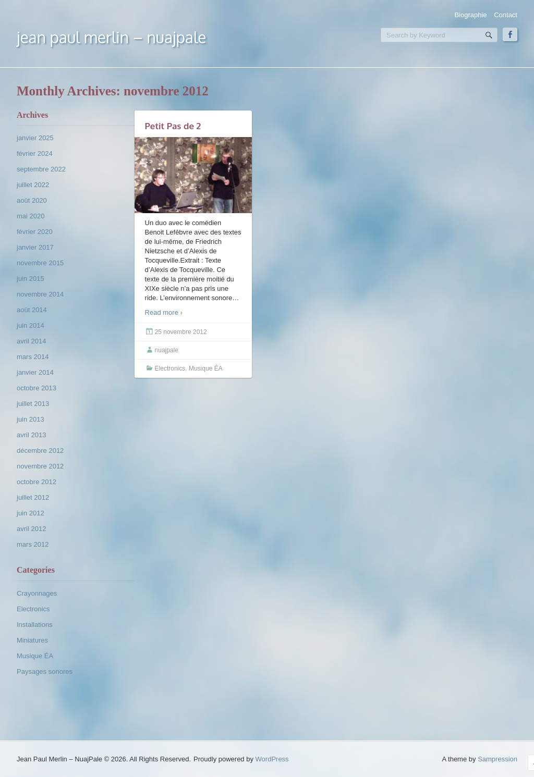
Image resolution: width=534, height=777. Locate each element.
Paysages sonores (44, 671)
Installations (35, 624)
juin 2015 (30, 278)
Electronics (33, 609)
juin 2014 (30, 325)
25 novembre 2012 (181, 332)
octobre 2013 (36, 388)
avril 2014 (31, 341)
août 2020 (32, 200)
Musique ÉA (35, 656)
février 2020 (35, 232)
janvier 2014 (35, 372)
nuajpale (166, 350)
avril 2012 (31, 529)
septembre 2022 (41, 169)
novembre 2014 (40, 294)
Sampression (497, 759)
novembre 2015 (40, 263)
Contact (505, 15)
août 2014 (32, 310)
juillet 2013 (33, 404)
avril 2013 (31, 435)
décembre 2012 (40, 450)
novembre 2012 (40, 466)
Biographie (470, 15)
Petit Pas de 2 (173, 125)
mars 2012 (32, 544)
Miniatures (32, 640)
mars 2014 (32, 357)
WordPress (272, 759)
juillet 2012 (33, 497)
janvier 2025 (35, 138)
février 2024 (35, 153)
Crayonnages (37, 593)
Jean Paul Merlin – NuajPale (112, 37)
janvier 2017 (35, 247)
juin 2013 (30, 419)
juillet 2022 (33, 185)
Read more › (164, 312)
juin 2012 (30, 513)
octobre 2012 (36, 482)
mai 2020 (30, 216)
